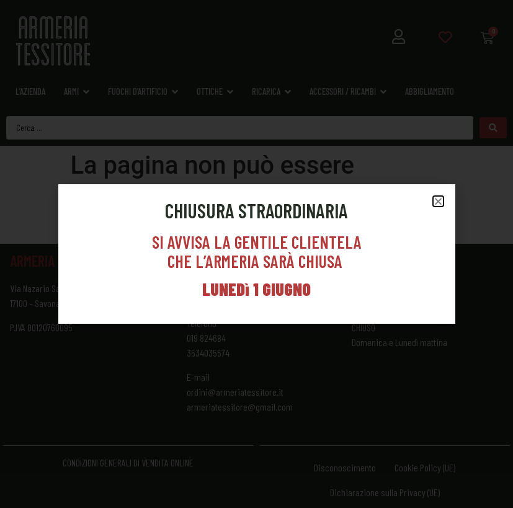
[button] (438, 201)
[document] (256, 254)
